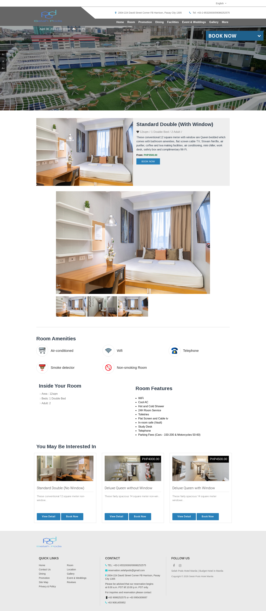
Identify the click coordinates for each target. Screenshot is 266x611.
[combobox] (222, 3)
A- (3, 54)
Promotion (145, 22)
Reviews (71, 582)
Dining (159, 22)
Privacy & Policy (47, 586)
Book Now (148, 161)
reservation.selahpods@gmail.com (126, 570)
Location (71, 569)
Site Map (43, 582)
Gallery (213, 22)
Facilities (173, 22)
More (225, 22)
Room (131, 22)
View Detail (48, 516)
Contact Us (45, 569)
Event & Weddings (194, 22)
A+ (3, 68)
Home (120, 22)
